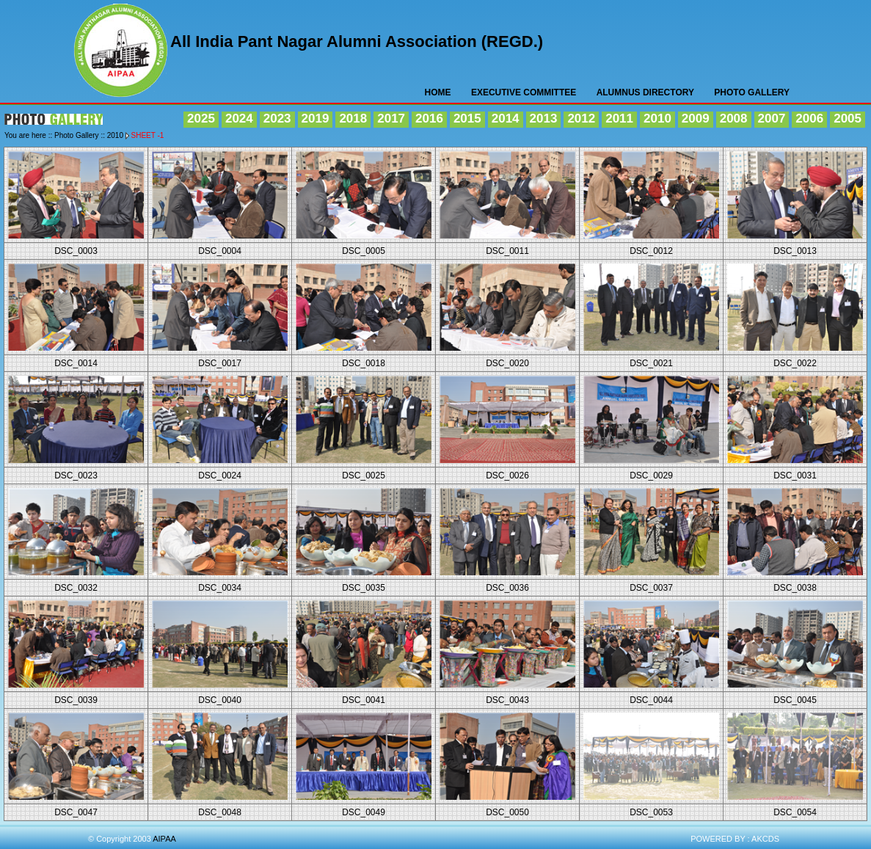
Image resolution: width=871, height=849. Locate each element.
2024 (239, 118)
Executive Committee (523, 92)
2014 (506, 118)
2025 (201, 118)
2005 (847, 118)
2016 (429, 118)
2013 (544, 118)
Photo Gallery (752, 92)
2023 (277, 118)
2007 (772, 118)
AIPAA (121, 52)
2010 (657, 118)
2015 (467, 118)
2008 (734, 118)
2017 (391, 118)
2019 (315, 118)
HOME (438, 92)
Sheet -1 (147, 135)
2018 (353, 118)
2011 (619, 118)
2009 (696, 118)
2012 (581, 118)
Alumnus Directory (645, 92)
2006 (809, 118)
